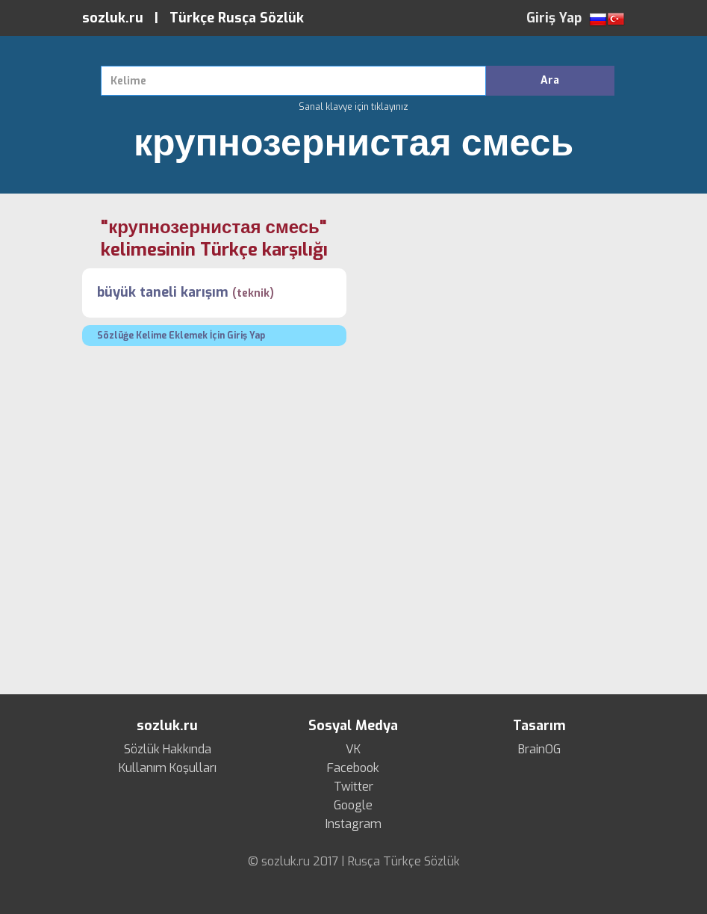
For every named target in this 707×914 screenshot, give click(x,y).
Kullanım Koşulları (168, 768)
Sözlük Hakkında (167, 749)
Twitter (353, 786)
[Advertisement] (493, 320)
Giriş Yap (554, 18)
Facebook (353, 768)
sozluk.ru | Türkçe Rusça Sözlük (193, 18)
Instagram (353, 824)
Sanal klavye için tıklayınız (353, 107)
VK (353, 749)
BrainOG (539, 749)
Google (353, 805)
